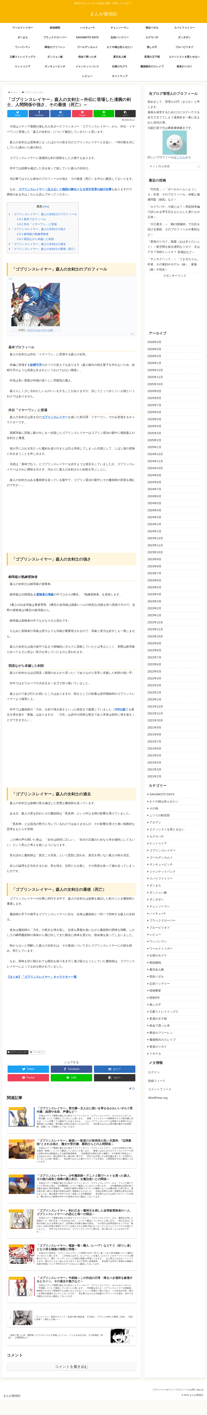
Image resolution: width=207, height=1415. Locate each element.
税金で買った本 (159, 1025)
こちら (181, 157)
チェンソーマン (159, 906)
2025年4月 (154, 426)
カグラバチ (156, 836)
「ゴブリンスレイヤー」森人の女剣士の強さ (37, 229)
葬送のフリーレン (161, 1032)
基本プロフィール (31, 219)
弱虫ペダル (156, 976)
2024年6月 (154, 496)
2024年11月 (155, 461)
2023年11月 (155, 545)
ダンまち (155, 885)
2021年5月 (154, 755)
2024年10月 (155, 468)
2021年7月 (154, 741)
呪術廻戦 (155, 962)
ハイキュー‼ (157, 913)
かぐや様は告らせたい (164, 801)
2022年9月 (154, 643)
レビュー (155, 934)
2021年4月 (154, 762)
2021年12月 (155, 706)
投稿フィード (157, 1080)
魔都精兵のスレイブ (162, 1039)
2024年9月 (154, 475)
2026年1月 (154, 363)
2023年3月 (154, 601)
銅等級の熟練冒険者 (33, 234)
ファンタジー (37, 1052)
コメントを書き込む (71, 1382)
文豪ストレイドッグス (164, 1011)
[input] (174, 166)
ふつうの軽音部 (159, 815)
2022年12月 (155, 622)
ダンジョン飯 (158, 892)
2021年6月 (154, 748)
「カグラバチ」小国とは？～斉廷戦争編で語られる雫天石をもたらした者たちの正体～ (173, 212)
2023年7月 (154, 573)
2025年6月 (154, 412)
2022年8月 (154, 650)
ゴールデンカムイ (161, 857)
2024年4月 (154, 510)
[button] (198, 166)
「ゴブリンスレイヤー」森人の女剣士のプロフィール (43, 214)
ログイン (154, 1072)
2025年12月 (155, 370)
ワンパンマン (158, 941)
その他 (153, 808)
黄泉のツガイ (158, 1046)
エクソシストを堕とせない (166, 829)
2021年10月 (155, 720)
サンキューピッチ (161, 864)
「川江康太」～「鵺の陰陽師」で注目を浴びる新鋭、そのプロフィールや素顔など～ (173, 229)
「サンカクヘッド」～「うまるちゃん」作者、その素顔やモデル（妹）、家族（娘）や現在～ (173, 264)
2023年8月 (154, 566)
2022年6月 (154, 664)
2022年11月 (155, 629)
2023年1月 (154, 615)
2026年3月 (154, 349)
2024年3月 (154, 517)
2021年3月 (154, 769)
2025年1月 (154, 447)
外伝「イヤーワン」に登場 (37, 224)
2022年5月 (154, 671)
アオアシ (155, 822)
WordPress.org (158, 1097)
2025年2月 (154, 440)
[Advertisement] (71, 515)
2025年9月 (154, 391)
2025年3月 (154, 433)
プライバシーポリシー (156, 1405)
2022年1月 (154, 699)
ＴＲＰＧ (155, 1053)
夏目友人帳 (156, 969)
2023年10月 (155, 552)
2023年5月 (154, 587)
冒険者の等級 (45, 594)
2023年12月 (155, 538)
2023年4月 (154, 594)
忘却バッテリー (159, 983)
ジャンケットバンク (162, 871)
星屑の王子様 (158, 1018)
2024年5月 (154, 503)
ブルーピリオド (159, 927)
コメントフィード (159, 1089)
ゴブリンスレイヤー (17, 1052)
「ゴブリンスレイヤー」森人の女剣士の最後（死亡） (43, 248)
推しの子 (155, 1004)
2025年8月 (154, 398)
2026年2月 (154, 356)
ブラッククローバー (162, 920)
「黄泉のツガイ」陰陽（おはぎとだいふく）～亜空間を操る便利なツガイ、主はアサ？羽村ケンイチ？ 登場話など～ (173, 247)
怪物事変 (155, 990)
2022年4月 (154, 678)
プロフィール (178, 1405)
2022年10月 (155, 636)
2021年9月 (154, 727)
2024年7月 (154, 489)
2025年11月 (155, 377)
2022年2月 (154, 692)
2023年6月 (154, 580)
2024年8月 (154, 482)
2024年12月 (155, 454)
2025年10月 (155, 384)
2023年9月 (154, 559)
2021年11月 (155, 713)
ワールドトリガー (161, 948)
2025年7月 (154, 405)
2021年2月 (154, 776)
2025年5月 (154, 419)
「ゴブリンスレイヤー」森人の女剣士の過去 (37, 244)
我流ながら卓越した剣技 (35, 239)
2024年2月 (154, 524)
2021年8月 (154, 734)
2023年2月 (154, 608)
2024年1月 (154, 531)
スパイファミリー (161, 878)
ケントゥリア (158, 843)
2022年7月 (154, 657)
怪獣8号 (154, 997)
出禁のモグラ (158, 955)
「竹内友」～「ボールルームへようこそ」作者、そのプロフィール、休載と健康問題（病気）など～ (173, 194)
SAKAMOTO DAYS (161, 794)
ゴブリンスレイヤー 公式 (40, 330)
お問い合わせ (195, 1405)
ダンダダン (156, 899)
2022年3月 (154, 685)
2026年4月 (154, 342)
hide (46, 206)
